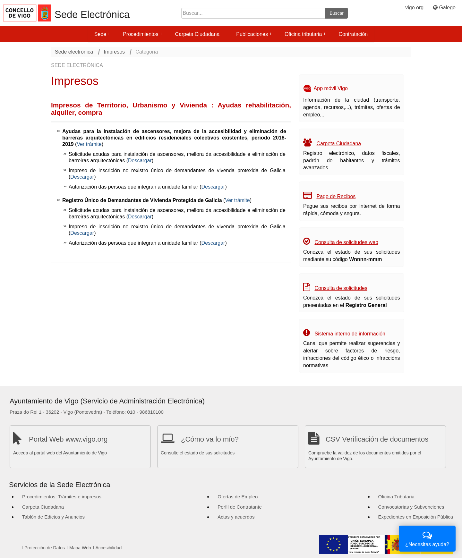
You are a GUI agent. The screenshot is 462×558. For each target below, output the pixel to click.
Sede (102, 34)
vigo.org (414, 7)
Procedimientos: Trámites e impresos (61, 496)
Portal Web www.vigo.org (68, 439)
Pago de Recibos (335, 196)
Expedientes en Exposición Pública (415, 517)
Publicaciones (254, 34)
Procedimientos (142, 34)
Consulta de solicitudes (340, 288)
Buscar (336, 13)
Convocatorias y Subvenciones (411, 507)
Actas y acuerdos (236, 517)
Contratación (353, 34)
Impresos (114, 52)
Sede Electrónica (92, 15)
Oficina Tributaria (396, 496)
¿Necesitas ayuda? (427, 538)
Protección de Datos (44, 547)
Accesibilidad (109, 547)
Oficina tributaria (305, 34)
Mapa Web (80, 547)
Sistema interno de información (349, 333)
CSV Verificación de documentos (377, 439)
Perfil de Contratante (240, 507)
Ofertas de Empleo (238, 496)
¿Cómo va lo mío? (210, 439)
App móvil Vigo (331, 88)
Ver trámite (89, 144)
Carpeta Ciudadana (199, 34)
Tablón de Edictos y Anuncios (53, 517)
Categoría (146, 52)
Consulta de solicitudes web (346, 242)
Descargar (140, 160)
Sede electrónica (74, 52)
